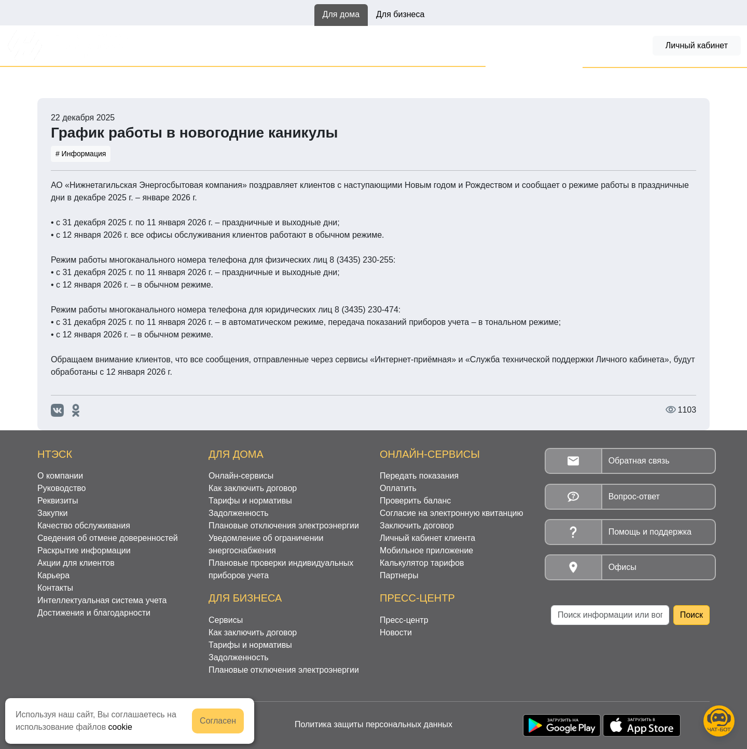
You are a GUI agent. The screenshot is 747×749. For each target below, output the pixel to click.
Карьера (53, 575)
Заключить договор (417, 525)
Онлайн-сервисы (179, 45)
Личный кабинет (697, 45)
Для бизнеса (400, 14)
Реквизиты (57, 500)
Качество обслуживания (83, 525)
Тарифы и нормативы (376, 45)
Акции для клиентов (76, 563)
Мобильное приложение (426, 550)
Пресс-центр (404, 620)
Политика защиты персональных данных (373, 724)
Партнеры (399, 575)
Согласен (218, 720)
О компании (60, 475)
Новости (95, 78)
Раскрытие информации (84, 550)
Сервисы (226, 620)
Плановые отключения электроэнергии (284, 525)
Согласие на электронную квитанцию (451, 513)
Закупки (52, 513)
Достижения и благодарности (93, 612)
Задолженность (464, 45)
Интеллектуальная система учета (102, 600)
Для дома (341, 14)
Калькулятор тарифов (422, 563)
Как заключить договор (273, 45)
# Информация (81, 153)
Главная (53, 78)
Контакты (55, 587)
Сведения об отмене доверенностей (107, 538)
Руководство (61, 488)
